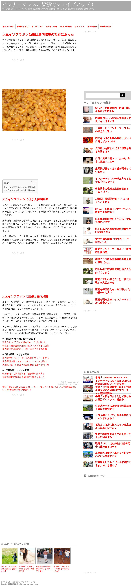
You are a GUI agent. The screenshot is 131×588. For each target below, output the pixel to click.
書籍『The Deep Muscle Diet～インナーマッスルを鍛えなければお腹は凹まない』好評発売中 (113, 380)
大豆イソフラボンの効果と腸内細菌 (21, 190)
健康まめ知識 (66, 26)
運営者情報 (16, 582)
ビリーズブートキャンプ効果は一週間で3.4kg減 (61, 569)
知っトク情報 (51, 26)
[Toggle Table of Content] (32, 183)
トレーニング (37, 26)
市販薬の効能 (105, 26)
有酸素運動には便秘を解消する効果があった (23, 377)
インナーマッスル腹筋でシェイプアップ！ (48, 4)
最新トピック (8, 26)
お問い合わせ (6, 582)
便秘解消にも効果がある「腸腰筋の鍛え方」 (23, 373)
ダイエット (79, 26)
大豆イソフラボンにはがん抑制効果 (21, 187)
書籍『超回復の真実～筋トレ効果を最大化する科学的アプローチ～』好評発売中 (113, 390)
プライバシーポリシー (29, 582)
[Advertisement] (66, 17)
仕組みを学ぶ (22, 26)
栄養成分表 (92, 26)
